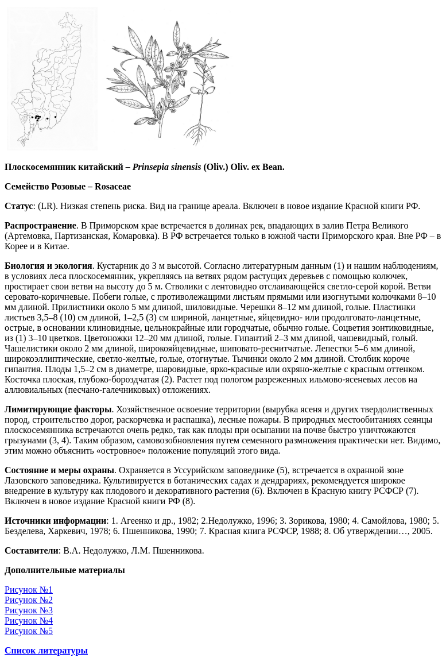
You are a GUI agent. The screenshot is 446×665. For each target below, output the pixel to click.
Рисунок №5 (29, 631)
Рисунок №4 (29, 620)
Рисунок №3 (29, 610)
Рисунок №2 (29, 600)
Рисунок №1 (29, 589)
